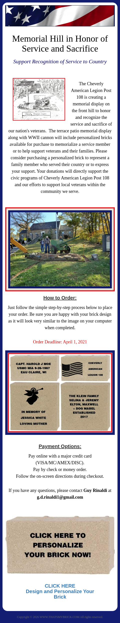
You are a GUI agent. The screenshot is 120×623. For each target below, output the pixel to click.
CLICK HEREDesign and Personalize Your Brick (60, 591)
